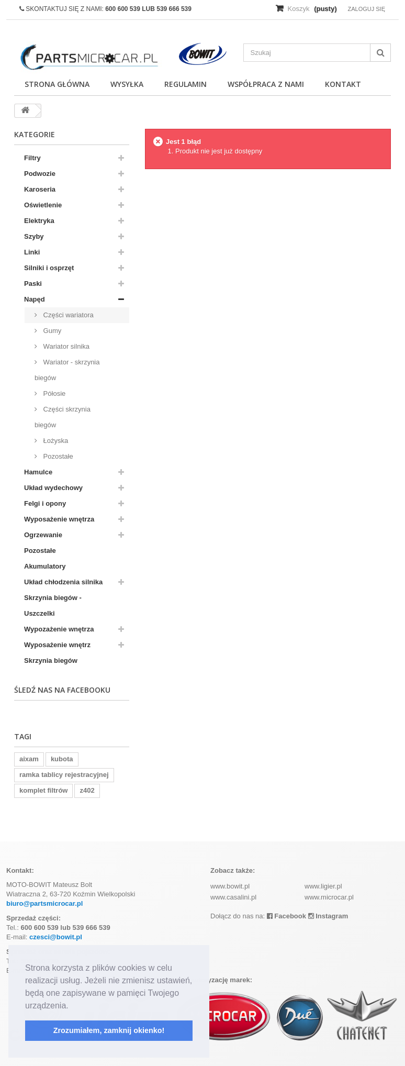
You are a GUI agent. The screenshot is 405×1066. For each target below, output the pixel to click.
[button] (72, 1006)
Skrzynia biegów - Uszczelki (53, 605)
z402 (87, 790)
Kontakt (343, 84)
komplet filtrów (43, 790)
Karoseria (39, 189)
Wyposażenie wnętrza (59, 519)
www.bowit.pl (230, 886)
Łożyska (54, 441)
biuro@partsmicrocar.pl (44, 903)
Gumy (51, 331)
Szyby (34, 236)
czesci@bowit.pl (55, 937)
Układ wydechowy (53, 488)
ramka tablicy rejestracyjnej (64, 775)
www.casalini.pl (233, 897)
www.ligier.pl (323, 886)
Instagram (328, 916)
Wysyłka (126, 84)
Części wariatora (67, 315)
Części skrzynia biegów (63, 417)
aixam (29, 759)
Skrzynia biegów (50, 660)
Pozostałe (57, 456)
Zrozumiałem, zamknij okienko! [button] (109, 1030)
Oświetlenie (43, 205)
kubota (62, 759)
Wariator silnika (65, 346)
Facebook (286, 916)
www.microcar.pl (329, 897)
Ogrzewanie (43, 535)
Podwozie (39, 173)
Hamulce (38, 472)
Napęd (34, 299)
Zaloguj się (366, 9)
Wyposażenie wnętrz (57, 645)
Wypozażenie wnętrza (59, 629)
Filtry (32, 158)
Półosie (53, 393)
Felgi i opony (45, 503)
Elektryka (39, 221)
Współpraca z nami (266, 84)
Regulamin (185, 84)
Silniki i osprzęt (49, 268)
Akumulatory (44, 566)
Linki (32, 252)
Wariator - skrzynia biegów (67, 370)
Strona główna (57, 84)
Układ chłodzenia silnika (63, 582)
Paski (33, 283)
